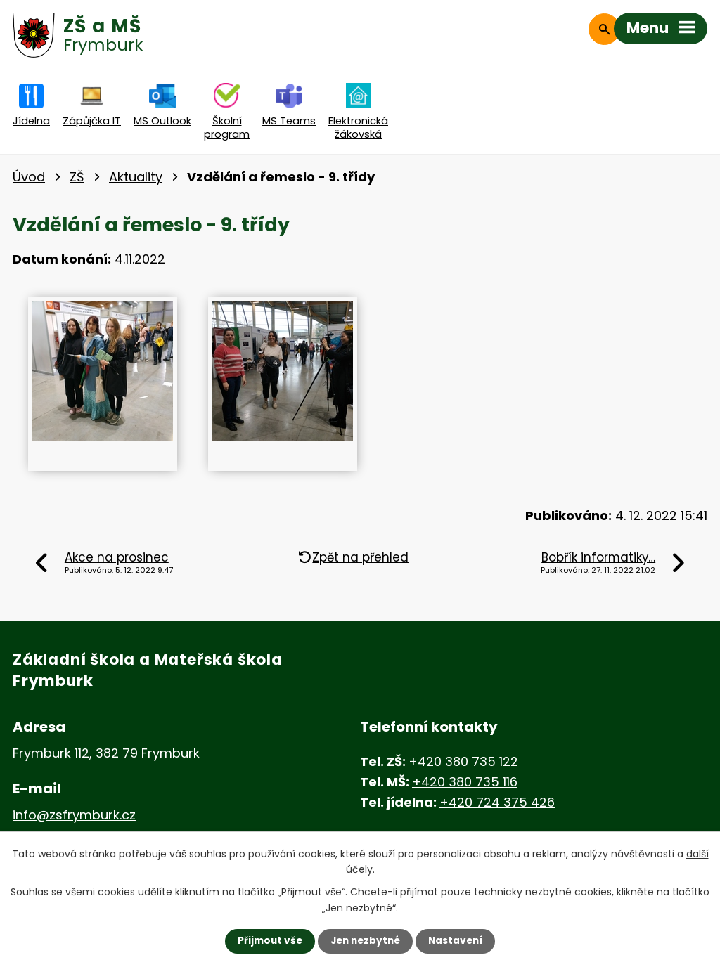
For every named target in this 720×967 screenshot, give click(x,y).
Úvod (29, 177)
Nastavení (458, 941)
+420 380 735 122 (463, 761)
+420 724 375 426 (497, 802)
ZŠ (77, 177)
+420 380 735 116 (465, 782)
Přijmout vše (266, 941)
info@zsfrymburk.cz (74, 815)
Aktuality (135, 177)
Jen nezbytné (365, 941)
